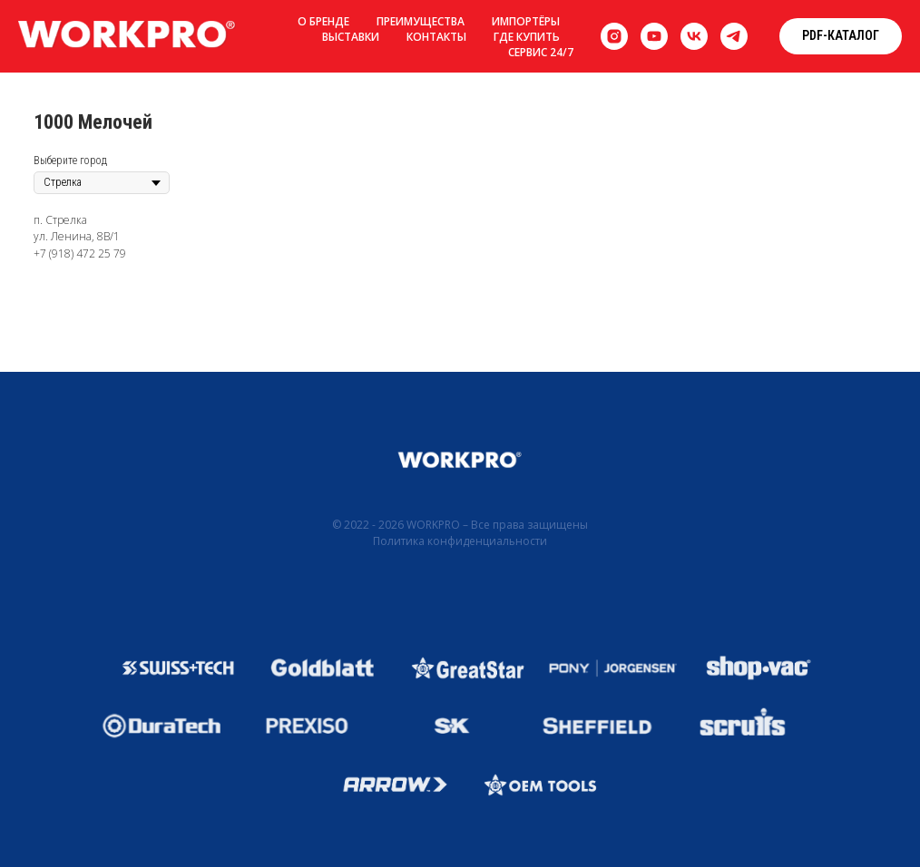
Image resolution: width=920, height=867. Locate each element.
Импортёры (526, 21)
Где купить (527, 36)
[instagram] (614, 36)
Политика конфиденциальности (460, 541)
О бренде (323, 21)
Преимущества (421, 21)
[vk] (694, 36)
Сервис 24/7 (540, 52)
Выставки (350, 36)
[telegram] (734, 36)
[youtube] (654, 36)
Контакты (436, 36)
